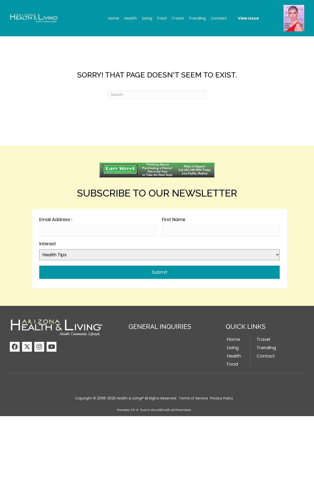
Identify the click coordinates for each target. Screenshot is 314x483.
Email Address (55, 219)
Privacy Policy (221, 398)
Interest (47, 243)
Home (233, 339)
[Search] (157, 94)
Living (233, 347)
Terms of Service (193, 398)
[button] (15, 346)
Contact (266, 355)
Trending (266, 347)
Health (234, 355)
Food (232, 364)
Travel (263, 339)
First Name (173, 219)
